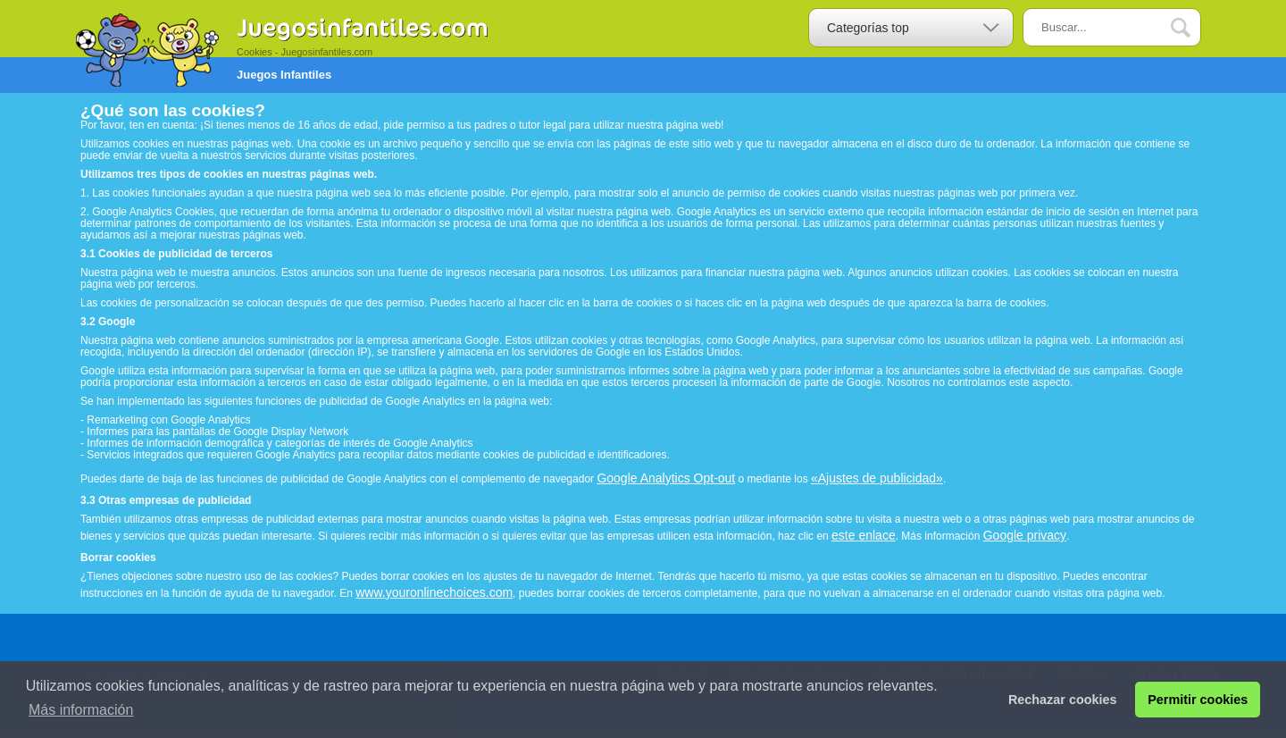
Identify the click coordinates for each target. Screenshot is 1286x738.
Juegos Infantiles (284, 74)
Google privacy (1024, 535)
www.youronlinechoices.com (434, 592)
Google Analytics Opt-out (666, 478)
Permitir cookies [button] (1198, 699)
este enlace (863, 535)
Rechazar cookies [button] (1062, 699)
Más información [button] (81, 709)
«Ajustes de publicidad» (877, 478)
